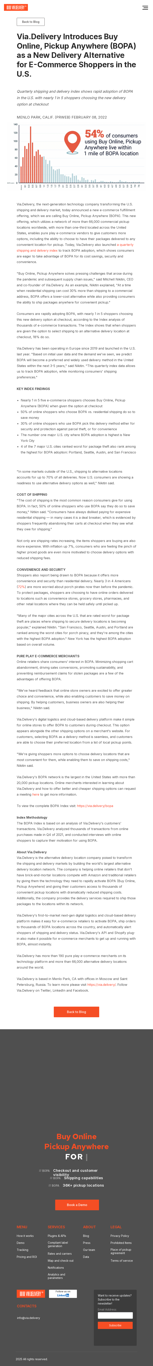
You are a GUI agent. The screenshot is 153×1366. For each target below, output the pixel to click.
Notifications (56, 1267)
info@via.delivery (28, 1318)
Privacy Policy (120, 1235)
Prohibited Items (121, 1242)
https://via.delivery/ (101, 985)
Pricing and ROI (27, 1256)
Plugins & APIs (57, 1235)
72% (21, 587)
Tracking (22, 1249)
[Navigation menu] (145, 8)
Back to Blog (30, 21)
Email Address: (107, 1309)
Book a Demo (77, 1205)
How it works (25, 1235)
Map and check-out (61, 1260)
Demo (21, 1242)
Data (86, 1256)
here (35, 794)
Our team (89, 1249)
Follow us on (63, 1291)
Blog (86, 1235)
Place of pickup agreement (121, 1251)
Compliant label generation (58, 1244)
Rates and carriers (60, 1253)
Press (86, 1242)
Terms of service (122, 1260)
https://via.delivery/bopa (95, 806)
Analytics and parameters (56, 1276)
